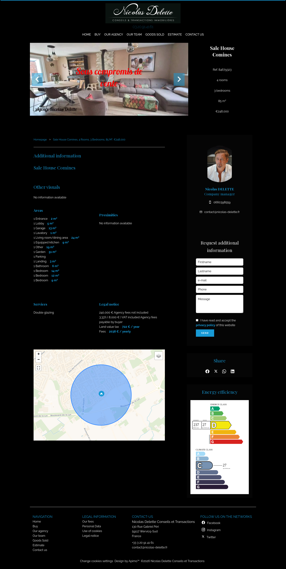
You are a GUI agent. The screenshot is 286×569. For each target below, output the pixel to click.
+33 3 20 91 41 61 (143, 542)
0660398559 (221, 202)
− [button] (38, 360)
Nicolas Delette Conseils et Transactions (163, 522)
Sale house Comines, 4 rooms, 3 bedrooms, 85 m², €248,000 (89, 139)
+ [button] (38, 354)
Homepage (40, 139)
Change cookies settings (96, 561)
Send (205, 333)
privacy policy (205, 325)
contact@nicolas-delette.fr (222, 212)
